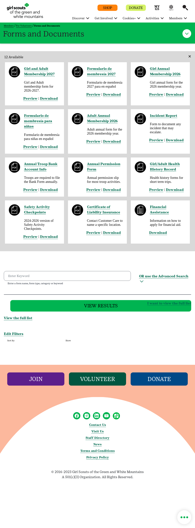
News (97, 446)
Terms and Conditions (97, 453)
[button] (157, 9)
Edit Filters (13, 336)
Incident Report (163, 116)
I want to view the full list (109, 304)
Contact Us (97, 427)
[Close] (188, 54)
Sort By (10, 343)
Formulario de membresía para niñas (38, 121)
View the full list (18, 320)
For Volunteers (24, 25)
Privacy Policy (97, 459)
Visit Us (97, 433)
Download (49, 98)
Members (9, 25)
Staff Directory (97, 440)
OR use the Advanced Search (163, 276)
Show (68, 343)
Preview (30, 98)
